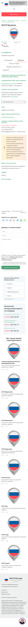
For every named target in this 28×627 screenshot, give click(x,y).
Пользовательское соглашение (9, 586)
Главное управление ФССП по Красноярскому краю (10, 362)
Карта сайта (4, 592)
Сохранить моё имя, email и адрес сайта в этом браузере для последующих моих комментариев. (14, 263)
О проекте (4, 590)
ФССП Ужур (5, 535)
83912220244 (14, 96)
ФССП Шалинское (6, 420)
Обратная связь (5, 594)
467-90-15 (11, 324)
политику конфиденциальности (9, 259)
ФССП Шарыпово (6, 449)
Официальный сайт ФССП (9, 83)
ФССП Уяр (4, 506)
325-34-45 (11, 317)
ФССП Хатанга (5, 477)
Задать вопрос (14, 14)
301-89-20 (11, 331)
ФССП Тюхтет (5, 563)
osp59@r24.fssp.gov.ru (7, 117)
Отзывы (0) (6, 70)
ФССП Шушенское (7, 392)
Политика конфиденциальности (9, 584)
